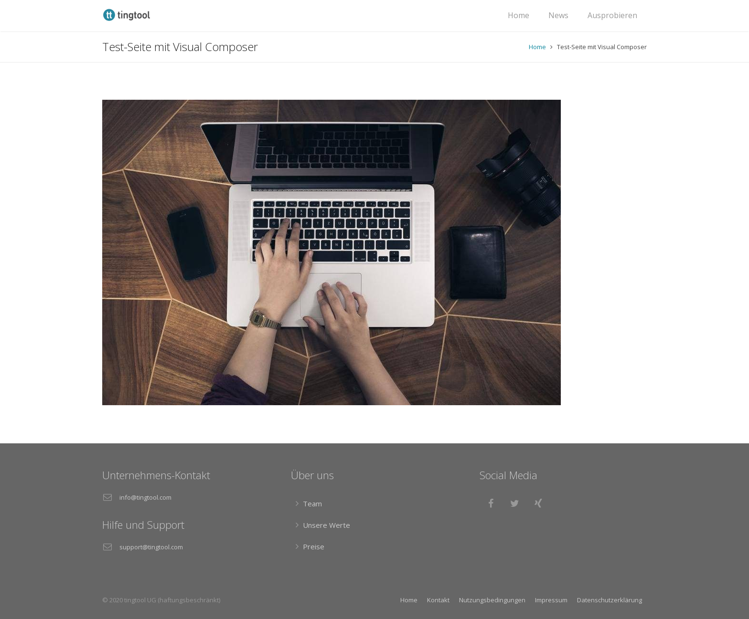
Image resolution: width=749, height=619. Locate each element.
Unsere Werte (326, 525)
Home (537, 46)
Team (312, 503)
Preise (313, 546)
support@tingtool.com (151, 547)
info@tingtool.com (145, 497)
